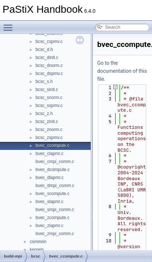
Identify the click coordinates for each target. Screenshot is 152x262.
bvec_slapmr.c (49, 201)
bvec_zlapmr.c (49, 225)
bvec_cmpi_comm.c (55, 161)
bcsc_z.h (44, 113)
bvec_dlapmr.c (49, 177)
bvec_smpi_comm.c (55, 209)
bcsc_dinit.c (47, 57)
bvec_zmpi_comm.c (55, 233)
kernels (37, 249)
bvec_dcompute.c (53, 169)
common (38, 241)
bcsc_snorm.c (49, 97)
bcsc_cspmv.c (49, 41)
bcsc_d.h (44, 49)
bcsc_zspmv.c (49, 137)
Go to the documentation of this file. (122, 71)
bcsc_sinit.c (47, 89)
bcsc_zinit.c (47, 121)
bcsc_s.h (44, 81)
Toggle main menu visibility (10, 24)
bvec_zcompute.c (52, 217)
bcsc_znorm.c (49, 129)
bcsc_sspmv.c (49, 105)
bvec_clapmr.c (49, 153)
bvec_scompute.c (52, 193)
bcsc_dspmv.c (49, 73)
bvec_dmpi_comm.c (55, 185)
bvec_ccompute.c (52, 145)
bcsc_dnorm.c (49, 65)
